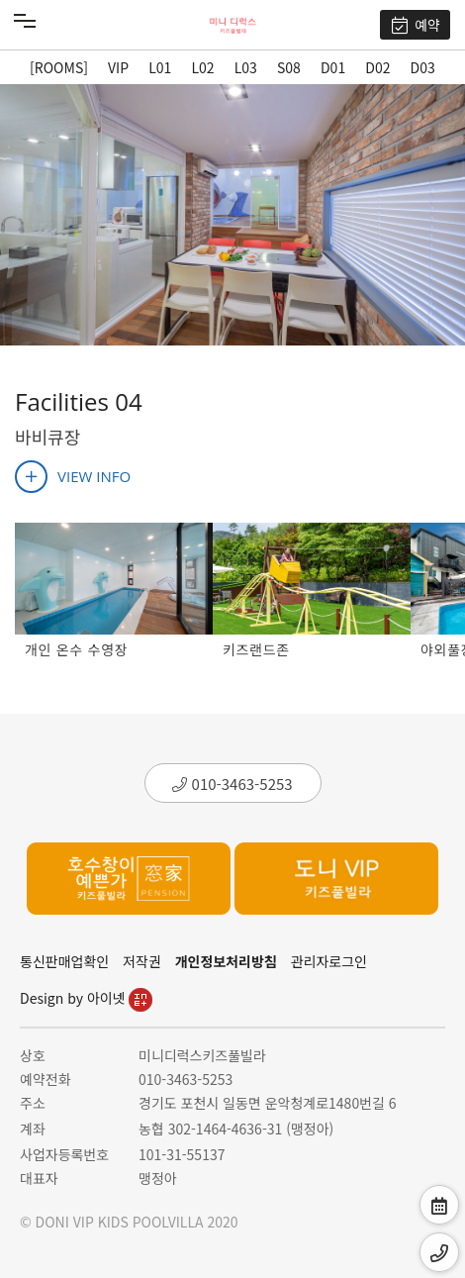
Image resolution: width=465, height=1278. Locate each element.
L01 (159, 67)
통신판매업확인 (64, 961)
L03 (245, 67)
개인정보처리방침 (226, 961)
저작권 (142, 961)
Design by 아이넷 (86, 998)
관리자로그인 (329, 961)
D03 (423, 67)
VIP (118, 67)
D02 (377, 67)
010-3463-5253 (232, 783)
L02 (202, 67)
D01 (333, 67)
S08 (289, 67)
